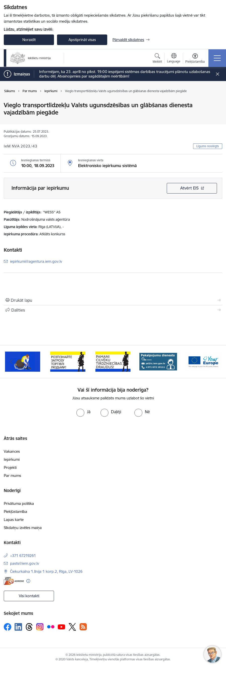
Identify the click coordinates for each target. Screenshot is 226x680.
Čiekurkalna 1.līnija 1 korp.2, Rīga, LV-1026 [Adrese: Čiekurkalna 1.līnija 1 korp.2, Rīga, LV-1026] (46, 571)
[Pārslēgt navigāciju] (217, 58)
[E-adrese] (14, 581)
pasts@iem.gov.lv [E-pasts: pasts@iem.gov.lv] (24, 563)
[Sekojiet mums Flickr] (50, 627)
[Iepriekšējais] (11, 361)
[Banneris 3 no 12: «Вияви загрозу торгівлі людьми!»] (113, 361)
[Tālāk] (214, 361)
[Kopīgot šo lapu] (113, 310)
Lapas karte (14, 519)
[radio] (83, 412)
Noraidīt (29, 39)
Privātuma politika (19, 503)
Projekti (10, 467)
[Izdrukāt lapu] (113, 300)
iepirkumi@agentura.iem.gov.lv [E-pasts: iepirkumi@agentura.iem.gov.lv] (36, 261)
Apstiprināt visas (82, 39)
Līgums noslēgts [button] (207, 146)
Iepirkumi (12, 459)
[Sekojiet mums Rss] (83, 626)
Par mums (12, 475)
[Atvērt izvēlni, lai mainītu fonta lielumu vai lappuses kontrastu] (195, 59)
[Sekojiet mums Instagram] (40, 626)
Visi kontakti (29, 595)
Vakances (12, 451)
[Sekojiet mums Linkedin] (18, 627)
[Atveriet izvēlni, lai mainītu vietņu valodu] (173, 58)
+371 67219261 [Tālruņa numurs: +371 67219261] (23, 555)
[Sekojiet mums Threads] (29, 627)
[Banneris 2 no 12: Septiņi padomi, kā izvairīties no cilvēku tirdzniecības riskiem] (67, 361)
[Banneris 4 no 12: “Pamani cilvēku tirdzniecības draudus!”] (158, 361)
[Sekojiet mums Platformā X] (72, 627)
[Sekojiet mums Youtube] (61, 627)
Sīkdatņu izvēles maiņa (23, 527)
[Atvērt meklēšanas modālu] (157, 59)
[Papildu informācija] (28, 581)
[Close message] (217, 74)
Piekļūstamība (15, 511)
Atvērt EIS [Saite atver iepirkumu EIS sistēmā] (189, 188)
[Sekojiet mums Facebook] (7, 627)
